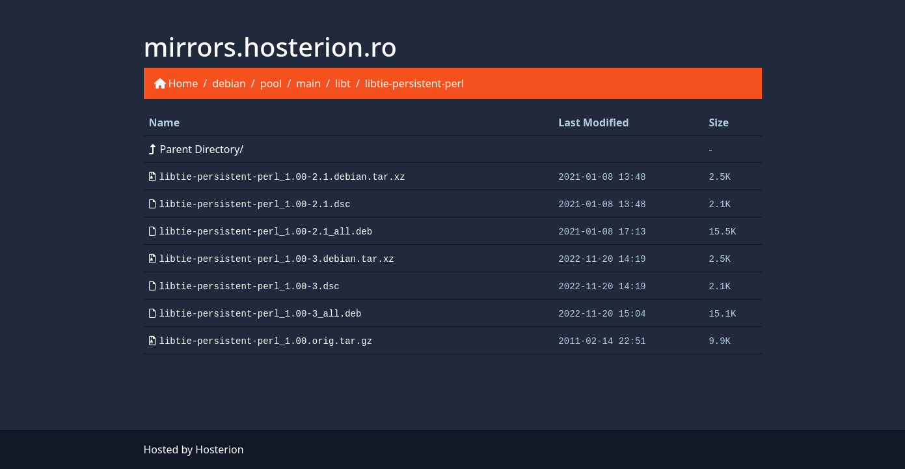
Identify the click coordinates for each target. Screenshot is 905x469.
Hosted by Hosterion (194, 449)
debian (229, 83)
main (308, 83)
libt (343, 83)
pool (271, 83)
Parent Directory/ (196, 149)
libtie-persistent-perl (414, 83)
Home (183, 83)
